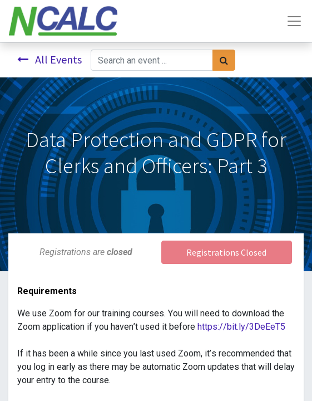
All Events (49, 59)
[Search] (223, 60)
